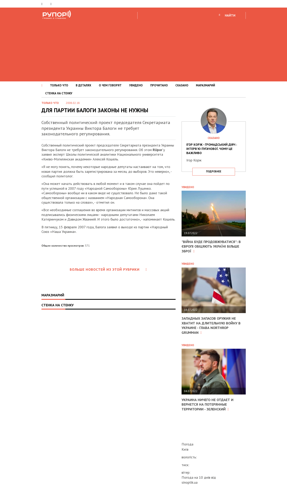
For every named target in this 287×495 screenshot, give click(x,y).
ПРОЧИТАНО (159, 85)
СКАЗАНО (181, 85)
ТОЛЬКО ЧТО (59, 85)
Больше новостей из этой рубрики (108, 269)
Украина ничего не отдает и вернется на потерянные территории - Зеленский (207, 404)
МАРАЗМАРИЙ (205, 85)
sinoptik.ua (190, 482)
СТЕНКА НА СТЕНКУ (58, 93)
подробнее (213, 171)
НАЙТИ (230, 15)
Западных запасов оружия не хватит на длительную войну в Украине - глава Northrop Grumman (211, 325)
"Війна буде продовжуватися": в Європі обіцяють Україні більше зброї (211, 246)
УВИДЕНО (136, 85)
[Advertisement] (143, 49)
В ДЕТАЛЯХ (83, 85)
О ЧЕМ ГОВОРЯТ (110, 85)
